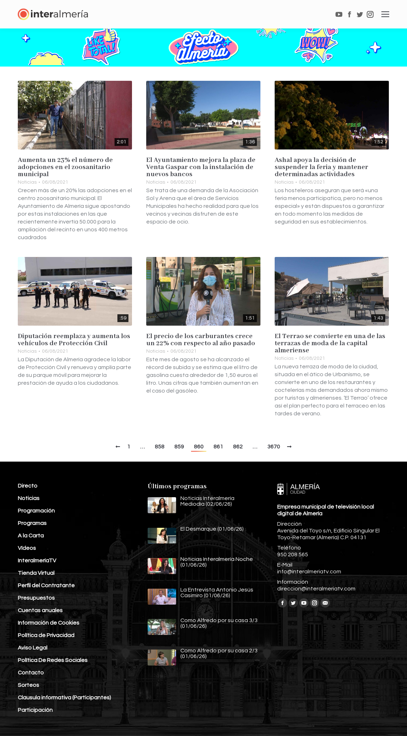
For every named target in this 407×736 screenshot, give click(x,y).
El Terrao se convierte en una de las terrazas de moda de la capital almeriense (330, 343)
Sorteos (28, 685)
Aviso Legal (32, 648)
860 (199, 447)
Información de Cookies (48, 623)
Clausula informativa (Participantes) (64, 697)
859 (179, 447)
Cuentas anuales (40, 610)
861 (218, 447)
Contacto (31, 672)
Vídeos (27, 548)
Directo (27, 486)
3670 (273, 447)
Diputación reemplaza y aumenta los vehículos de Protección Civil (74, 340)
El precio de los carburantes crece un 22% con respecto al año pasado (200, 340)
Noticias (27, 182)
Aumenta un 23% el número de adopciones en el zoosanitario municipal (65, 167)
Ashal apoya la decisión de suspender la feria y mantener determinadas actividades (321, 167)
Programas (32, 523)
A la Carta (31, 535)
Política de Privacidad (46, 635)
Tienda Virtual (36, 573)
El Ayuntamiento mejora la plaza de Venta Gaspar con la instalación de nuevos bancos (200, 167)
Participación (35, 710)
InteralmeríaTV (37, 560)
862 (238, 447)
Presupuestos (36, 598)
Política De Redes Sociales (53, 660)
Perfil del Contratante (46, 585)
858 (159, 447)
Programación (36, 511)
